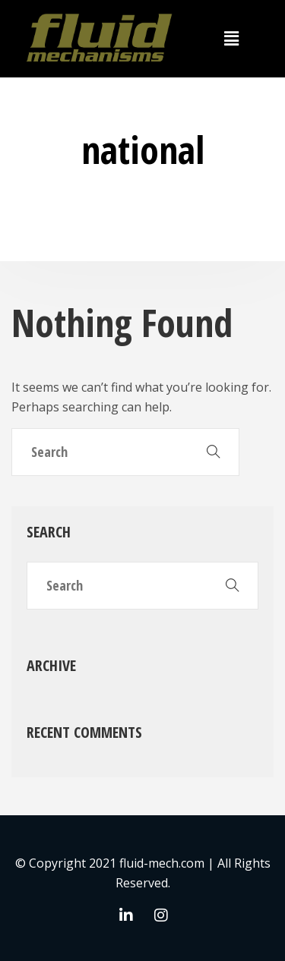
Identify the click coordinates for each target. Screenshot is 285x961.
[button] (232, 38)
